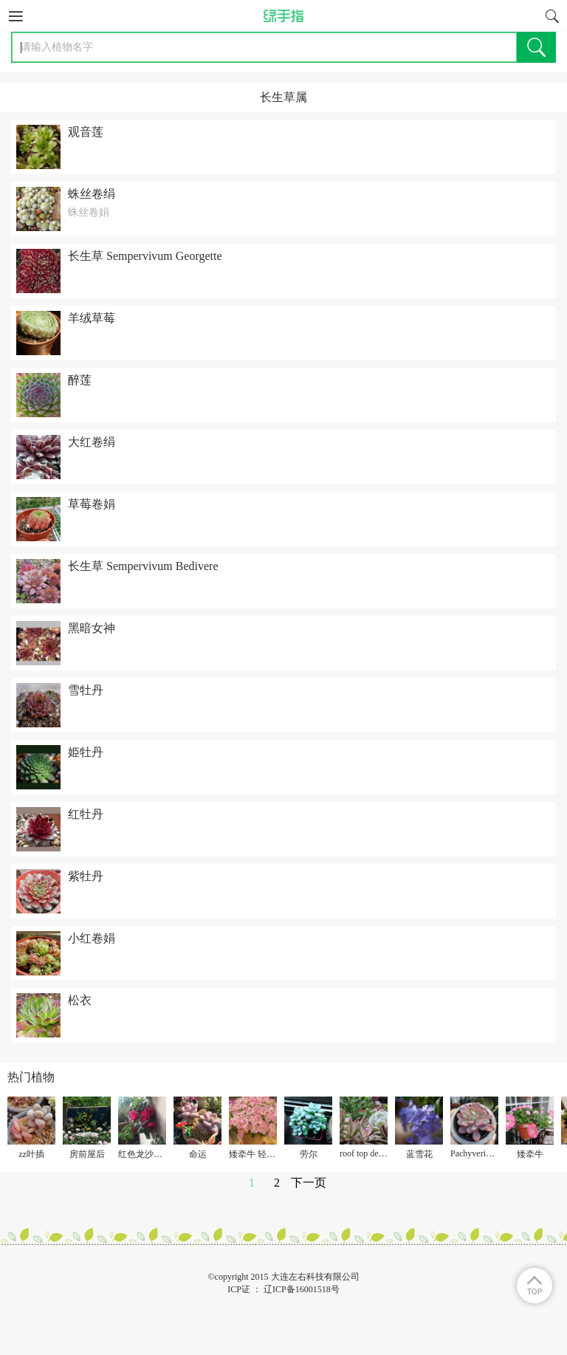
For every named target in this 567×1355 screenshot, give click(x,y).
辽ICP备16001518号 (302, 1289)
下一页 (308, 1182)
